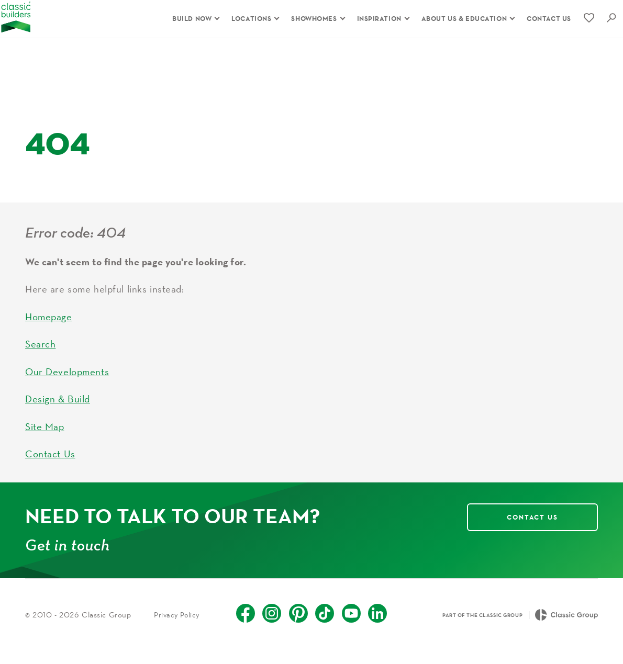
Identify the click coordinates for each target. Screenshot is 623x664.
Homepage (48, 329)
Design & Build (57, 411)
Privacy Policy (176, 627)
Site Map (44, 439)
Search (40, 356)
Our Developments (67, 384)
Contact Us (50, 466)
